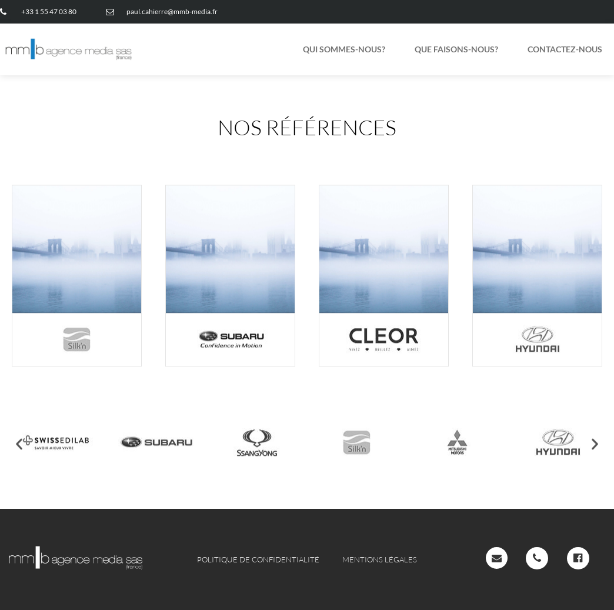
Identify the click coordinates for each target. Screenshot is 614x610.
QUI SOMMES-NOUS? (344, 49)
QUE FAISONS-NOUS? (456, 49)
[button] (19, 452)
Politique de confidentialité (258, 559)
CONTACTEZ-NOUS (565, 49)
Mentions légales (379, 559)
